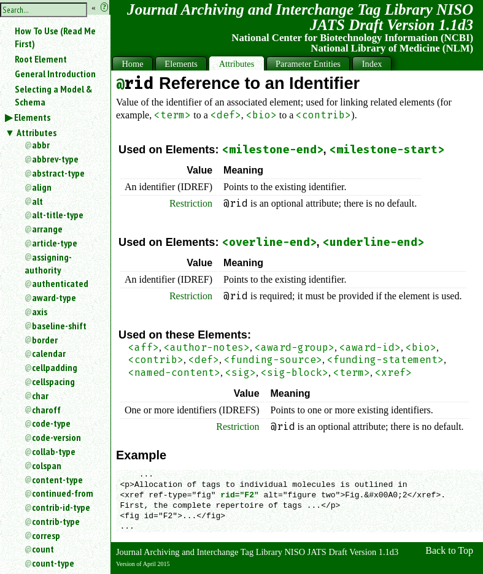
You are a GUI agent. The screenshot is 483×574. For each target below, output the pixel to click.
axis (39, 311)
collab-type (53, 451)
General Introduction (55, 73)
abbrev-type (55, 159)
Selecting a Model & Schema (53, 95)
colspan (46, 465)
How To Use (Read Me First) (55, 37)
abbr (41, 145)
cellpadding (54, 367)
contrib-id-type (61, 507)
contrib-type (56, 521)
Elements (32, 117)
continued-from (62, 493)
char (40, 395)
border (45, 340)
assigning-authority (48, 263)
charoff (46, 410)
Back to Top (449, 550)
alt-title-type (57, 215)
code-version (56, 437)
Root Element (41, 59)
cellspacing (53, 381)
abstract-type (58, 173)
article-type (54, 243)
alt (37, 201)
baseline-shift (59, 326)
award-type (54, 297)
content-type (57, 479)
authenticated (60, 283)
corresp (46, 535)
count (43, 549)
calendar (49, 353)
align (42, 187)
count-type (53, 563)
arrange (47, 229)
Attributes (36, 132)
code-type (51, 423)
